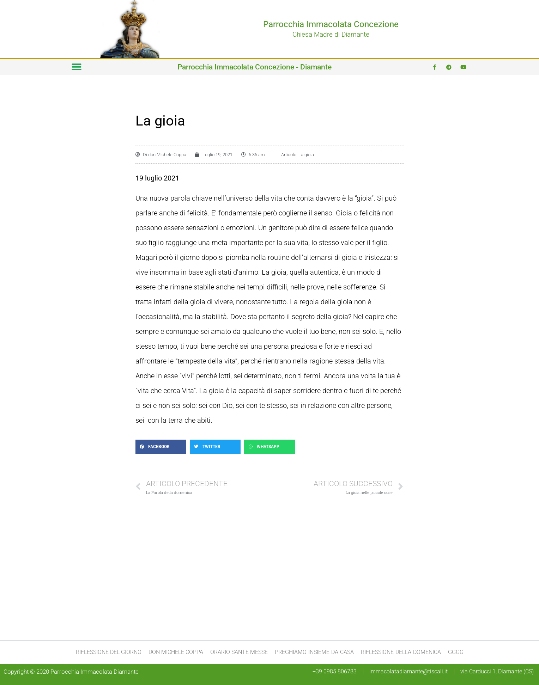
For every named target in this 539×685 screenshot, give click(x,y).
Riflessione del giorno (108, 652)
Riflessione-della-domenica (401, 652)
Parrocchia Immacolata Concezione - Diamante (254, 67)
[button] (76, 67)
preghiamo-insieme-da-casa (314, 652)
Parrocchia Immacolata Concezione (331, 24)
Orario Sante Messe (239, 652)
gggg (456, 652)
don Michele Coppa (176, 652)
